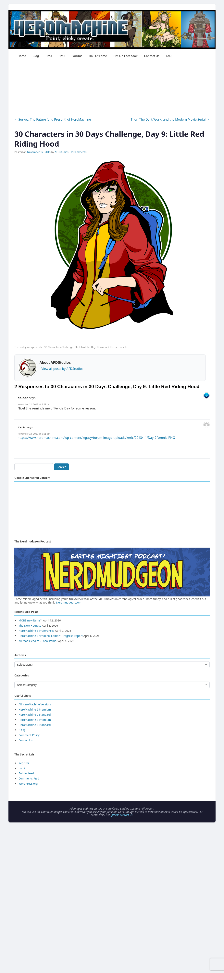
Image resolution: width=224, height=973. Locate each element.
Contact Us (151, 56)
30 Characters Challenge (58, 347)
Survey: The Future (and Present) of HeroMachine (52, 119)
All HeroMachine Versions (35, 704)
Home (22, 56)
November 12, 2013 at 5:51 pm (34, 434)
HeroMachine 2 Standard (35, 714)
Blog (35, 56)
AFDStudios (61, 152)
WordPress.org (28, 783)
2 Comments (79, 152)
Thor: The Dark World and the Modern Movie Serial (170, 119)
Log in (22, 768)
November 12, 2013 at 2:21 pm (34, 404)
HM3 (48, 56)
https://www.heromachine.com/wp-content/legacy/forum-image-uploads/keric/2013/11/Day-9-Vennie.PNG (96, 437)
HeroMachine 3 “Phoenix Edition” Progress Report (51, 636)
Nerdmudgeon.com (68, 602)
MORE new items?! (30, 620)
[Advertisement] (112, 89)
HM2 (61, 56)
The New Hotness (30, 625)
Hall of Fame (98, 56)
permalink (121, 347)
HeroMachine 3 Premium (35, 720)
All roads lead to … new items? (38, 641)
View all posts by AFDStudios (64, 369)
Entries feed (26, 773)
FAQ (169, 56)
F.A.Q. (22, 730)
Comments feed (29, 778)
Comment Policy (29, 735)
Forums (77, 56)
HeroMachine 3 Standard (35, 725)
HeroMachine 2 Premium (35, 709)
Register (24, 763)
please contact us (121, 815)
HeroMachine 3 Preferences (36, 631)
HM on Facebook (125, 56)
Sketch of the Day (85, 347)
